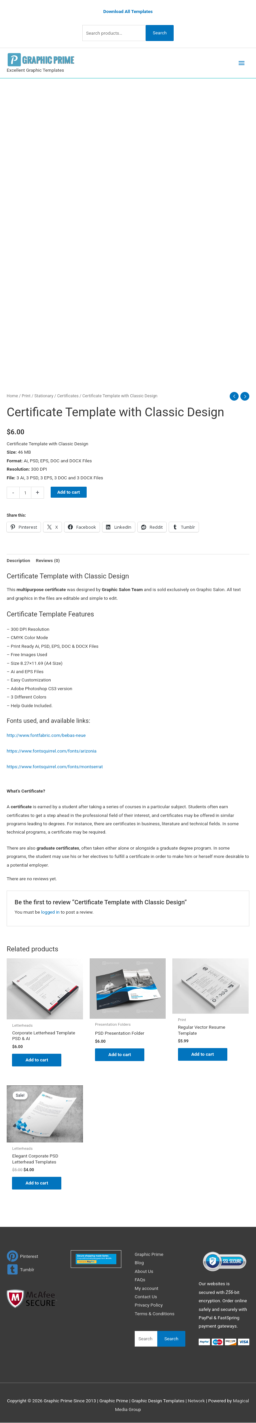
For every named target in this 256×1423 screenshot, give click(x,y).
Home (12, 395)
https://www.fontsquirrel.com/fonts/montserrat (55, 766)
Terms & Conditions (154, 1313)
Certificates (67, 395)
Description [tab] (18, 560)
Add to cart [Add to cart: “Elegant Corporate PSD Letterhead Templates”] (36, 1182)
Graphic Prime (149, 1254)
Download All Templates (128, 11)
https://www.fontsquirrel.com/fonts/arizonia (52, 751)
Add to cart (68, 492)
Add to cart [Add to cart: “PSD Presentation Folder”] (119, 1054)
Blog (139, 1262)
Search (160, 32)
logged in (50, 912)
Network (196, 1400)
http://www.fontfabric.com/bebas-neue (46, 735)
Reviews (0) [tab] (48, 560)
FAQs (140, 1279)
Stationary (43, 395)
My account (146, 1288)
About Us (144, 1271)
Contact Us (146, 1296)
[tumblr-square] (20, 1269)
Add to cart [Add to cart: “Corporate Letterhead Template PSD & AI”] (36, 1059)
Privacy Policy (149, 1305)
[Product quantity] (25, 493)
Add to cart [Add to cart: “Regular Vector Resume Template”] (202, 1054)
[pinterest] (22, 1256)
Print (26, 395)
